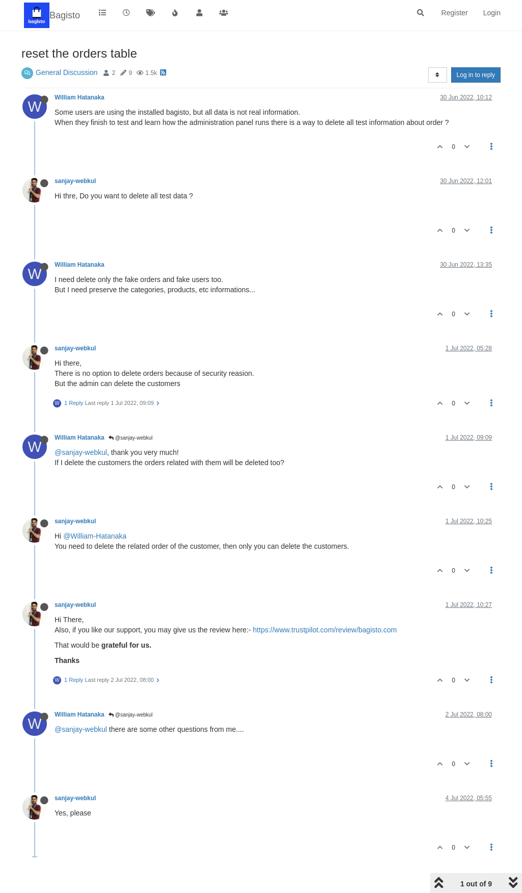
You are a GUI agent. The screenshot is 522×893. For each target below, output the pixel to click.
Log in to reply (476, 75)
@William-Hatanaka (94, 536)
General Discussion (66, 72)
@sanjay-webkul (130, 438)
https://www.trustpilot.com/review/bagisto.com (325, 630)
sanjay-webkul (75, 181)
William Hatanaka (80, 97)
